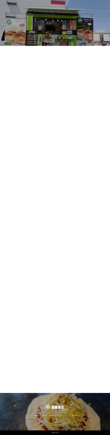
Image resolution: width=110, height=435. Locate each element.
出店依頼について (53, 415)
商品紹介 (45, 415)
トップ (30, 415)
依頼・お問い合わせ (77, 415)
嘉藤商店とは (37, 415)
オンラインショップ (65, 415)
